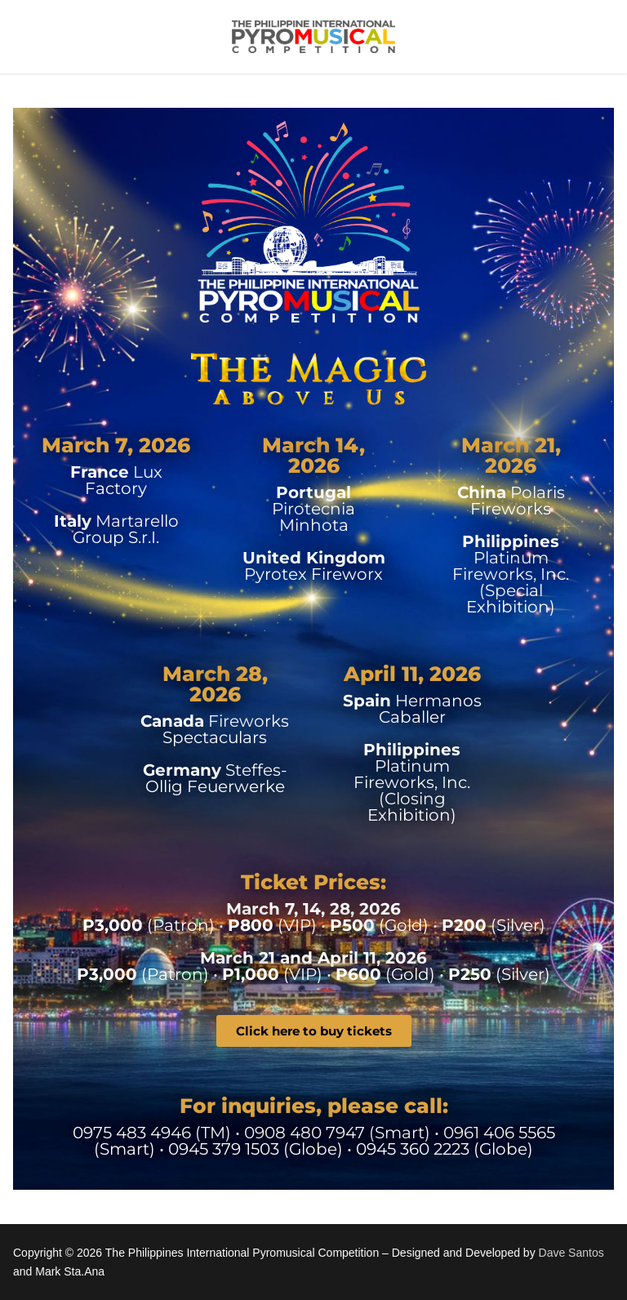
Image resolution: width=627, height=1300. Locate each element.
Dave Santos (571, 1252)
